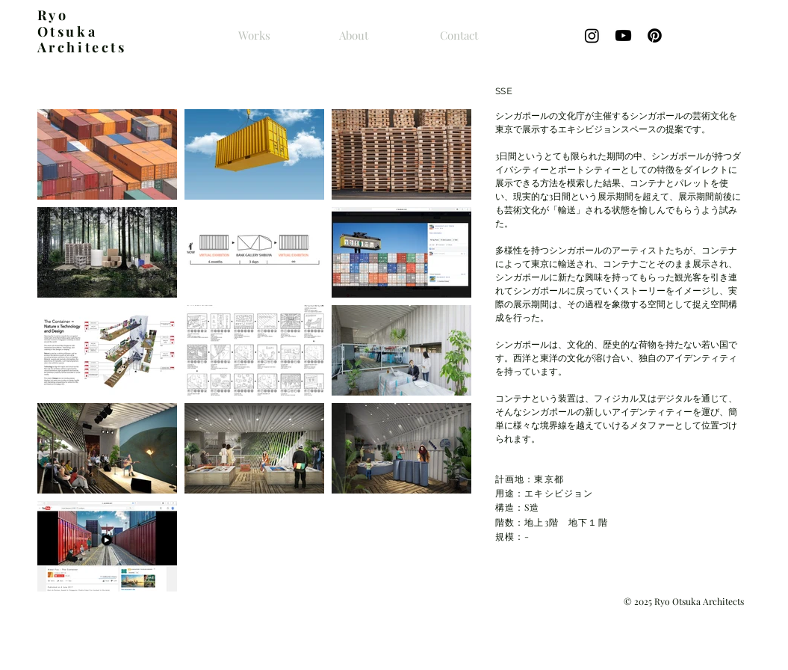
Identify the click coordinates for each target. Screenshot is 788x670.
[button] (107, 154)
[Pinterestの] (654, 35)
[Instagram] (592, 35)
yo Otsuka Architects (82, 31)
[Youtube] (623, 35)
